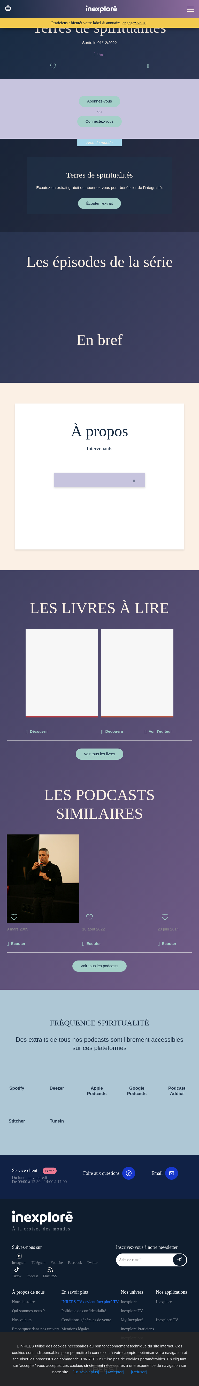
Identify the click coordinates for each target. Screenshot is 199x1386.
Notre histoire (23, 1302)
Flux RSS (50, 1272)
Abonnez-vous (99, 101)
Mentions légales (75, 1329)
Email (164, 1173)
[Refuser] (139, 1372)
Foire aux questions (109, 1173)
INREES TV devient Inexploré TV (90, 1302)
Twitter (92, 1263)
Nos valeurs (22, 1320)
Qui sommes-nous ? (28, 1311)
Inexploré (128, 1302)
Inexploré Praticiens (137, 1329)
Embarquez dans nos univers (35, 1329)
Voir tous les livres (99, 754)
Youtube (57, 1263)
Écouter (18, 943)
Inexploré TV (132, 1311)
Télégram (38, 1263)
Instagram (19, 1259)
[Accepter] (115, 1372)
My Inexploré (132, 1320)
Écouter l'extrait (99, 203)
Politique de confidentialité (83, 1311)
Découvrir (39, 731)
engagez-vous (134, 23)
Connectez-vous (99, 121)
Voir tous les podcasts (99, 966)
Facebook (75, 1263)
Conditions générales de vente (86, 1320)
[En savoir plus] (85, 1372)
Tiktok (16, 1272)
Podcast (32, 1276)
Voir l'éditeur (160, 731)
